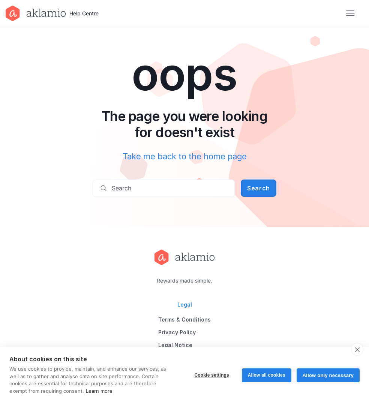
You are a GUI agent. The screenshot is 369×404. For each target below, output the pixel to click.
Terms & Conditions (184, 319)
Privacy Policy (177, 332)
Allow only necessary (328, 375)
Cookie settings (211, 375)
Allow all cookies (266, 375)
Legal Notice (175, 345)
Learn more (99, 391)
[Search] (164, 188)
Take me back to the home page (185, 156)
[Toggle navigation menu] (350, 13)
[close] (357, 349)
